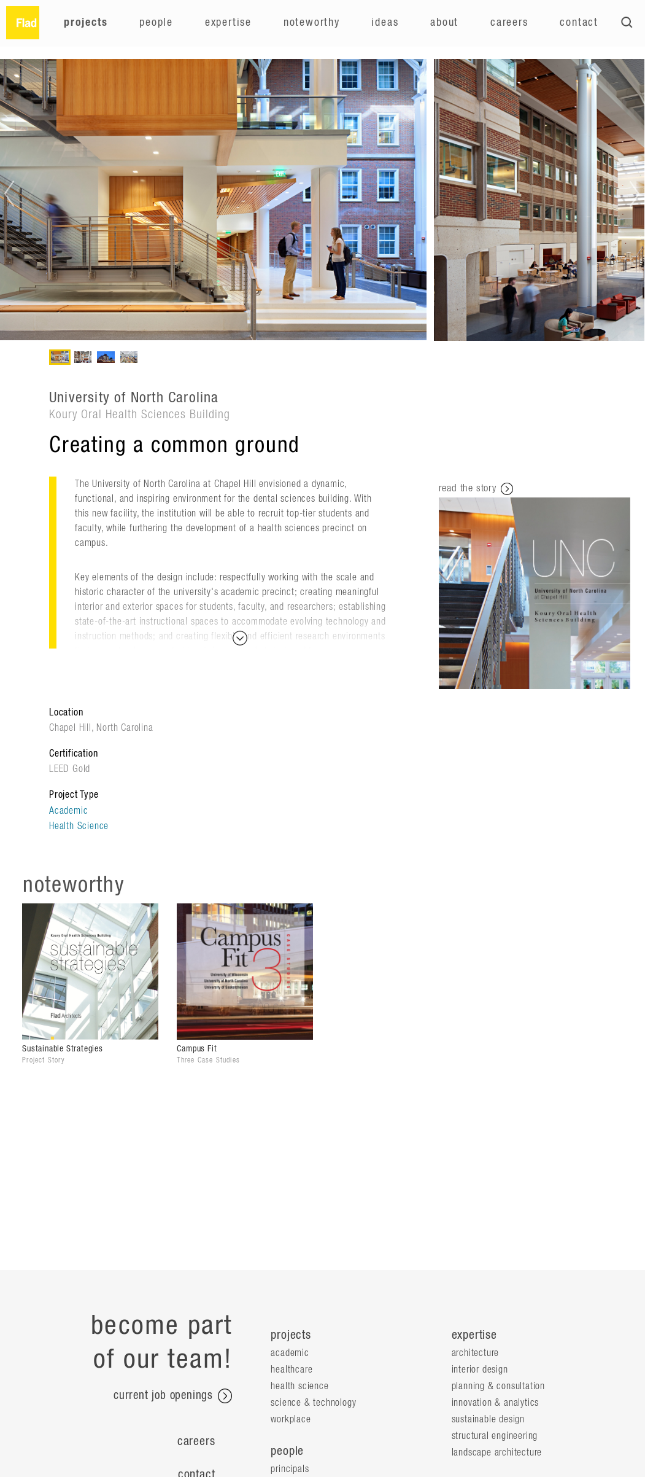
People (156, 22)
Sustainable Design (488, 1419)
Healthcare (291, 1369)
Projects (85, 22)
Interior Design (480, 1369)
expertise (474, 1335)
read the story (476, 489)
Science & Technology (313, 1403)
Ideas (384, 22)
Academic (68, 811)
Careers (509, 22)
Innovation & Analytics (495, 1403)
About (444, 22)
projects (291, 1335)
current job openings (173, 1396)
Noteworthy (312, 22)
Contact (579, 22)
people (287, 1451)
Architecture (476, 1353)
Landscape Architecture (497, 1452)
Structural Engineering (495, 1436)
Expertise (228, 22)
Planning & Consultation (498, 1386)
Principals (290, 1469)
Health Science (79, 826)
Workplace (291, 1419)
